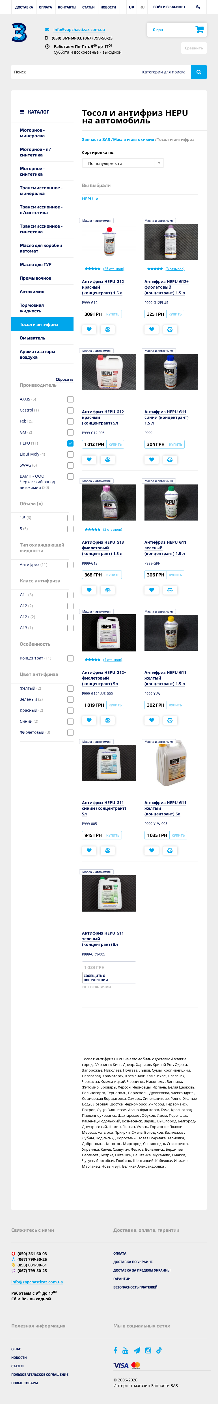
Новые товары (24, 1383)
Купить (112, 314)
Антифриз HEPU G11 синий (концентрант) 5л (104, 808)
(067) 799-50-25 (98, 38)
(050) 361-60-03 (66, 38)
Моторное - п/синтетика (35, 151)
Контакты (67, 7)
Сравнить (194, 47)
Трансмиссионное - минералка (41, 190)
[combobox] (123, 163)
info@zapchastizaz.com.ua (79, 29)
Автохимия (32, 291)
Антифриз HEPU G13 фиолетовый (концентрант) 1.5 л (103, 547)
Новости (108, 7)
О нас (16, 1349)
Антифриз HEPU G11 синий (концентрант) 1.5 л (166, 417)
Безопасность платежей (135, 1287)
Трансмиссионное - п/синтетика (41, 209)
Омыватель (32, 337)
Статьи (88, 7)
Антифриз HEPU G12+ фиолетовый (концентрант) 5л (104, 678)
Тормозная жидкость (32, 307)
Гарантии (122, 1279)
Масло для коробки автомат (41, 247)
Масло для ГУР (35, 264)
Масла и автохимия (96, 220)
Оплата (45, 7)
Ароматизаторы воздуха (37, 354)
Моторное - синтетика (32, 171)
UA (131, 7)
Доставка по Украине (133, 1262)
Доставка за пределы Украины (141, 1270)
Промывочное (35, 277)
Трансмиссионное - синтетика (41, 228)
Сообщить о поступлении (96, 978)
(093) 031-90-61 (32, 1265)
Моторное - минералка (32, 132)
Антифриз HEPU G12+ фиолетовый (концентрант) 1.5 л (166, 287)
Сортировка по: (98, 152)
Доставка (24, 7)
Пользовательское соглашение (39, 1374)
